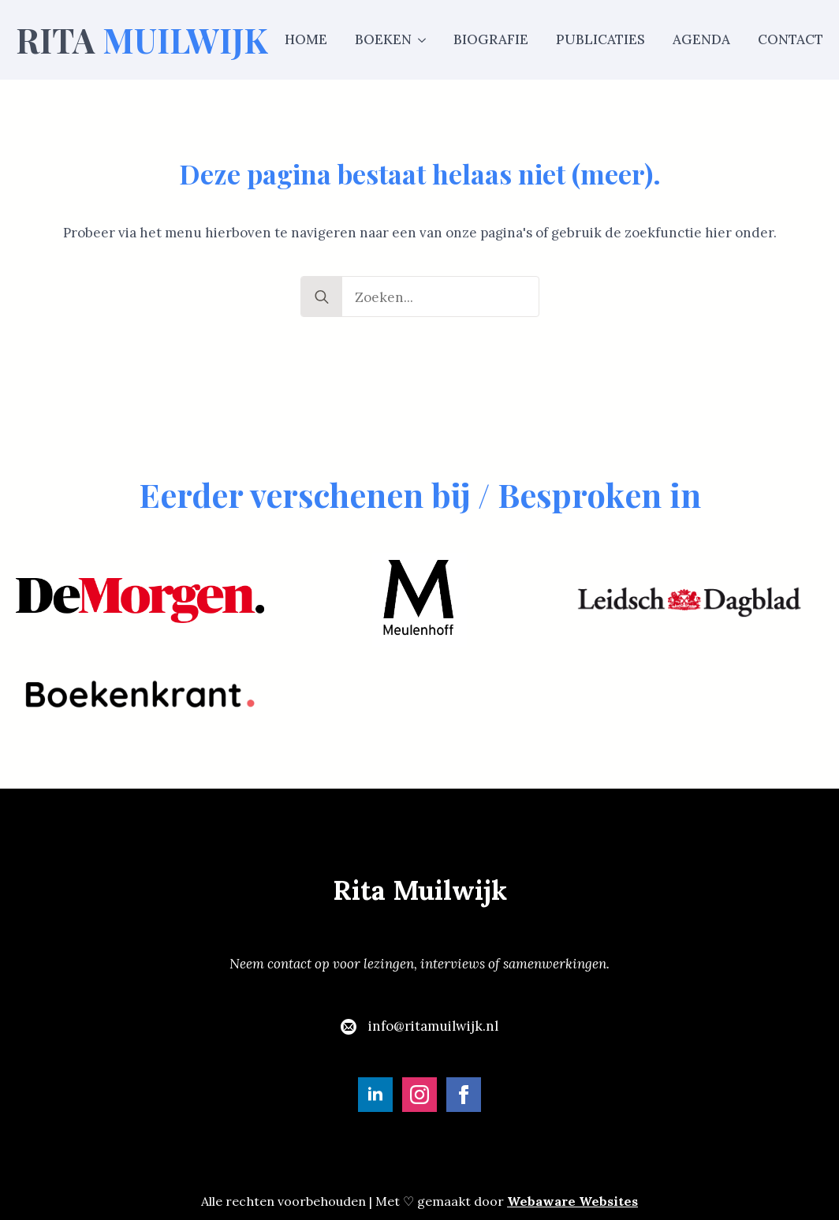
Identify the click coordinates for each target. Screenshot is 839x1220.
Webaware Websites (572, 1201)
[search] (321, 297)
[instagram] (419, 1094)
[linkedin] (375, 1094)
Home (306, 39)
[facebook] (463, 1094)
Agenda (701, 39)
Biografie (490, 39)
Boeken (383, 39)
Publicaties (600, 39)
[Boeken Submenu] (419, 39)
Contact (790, 39)
